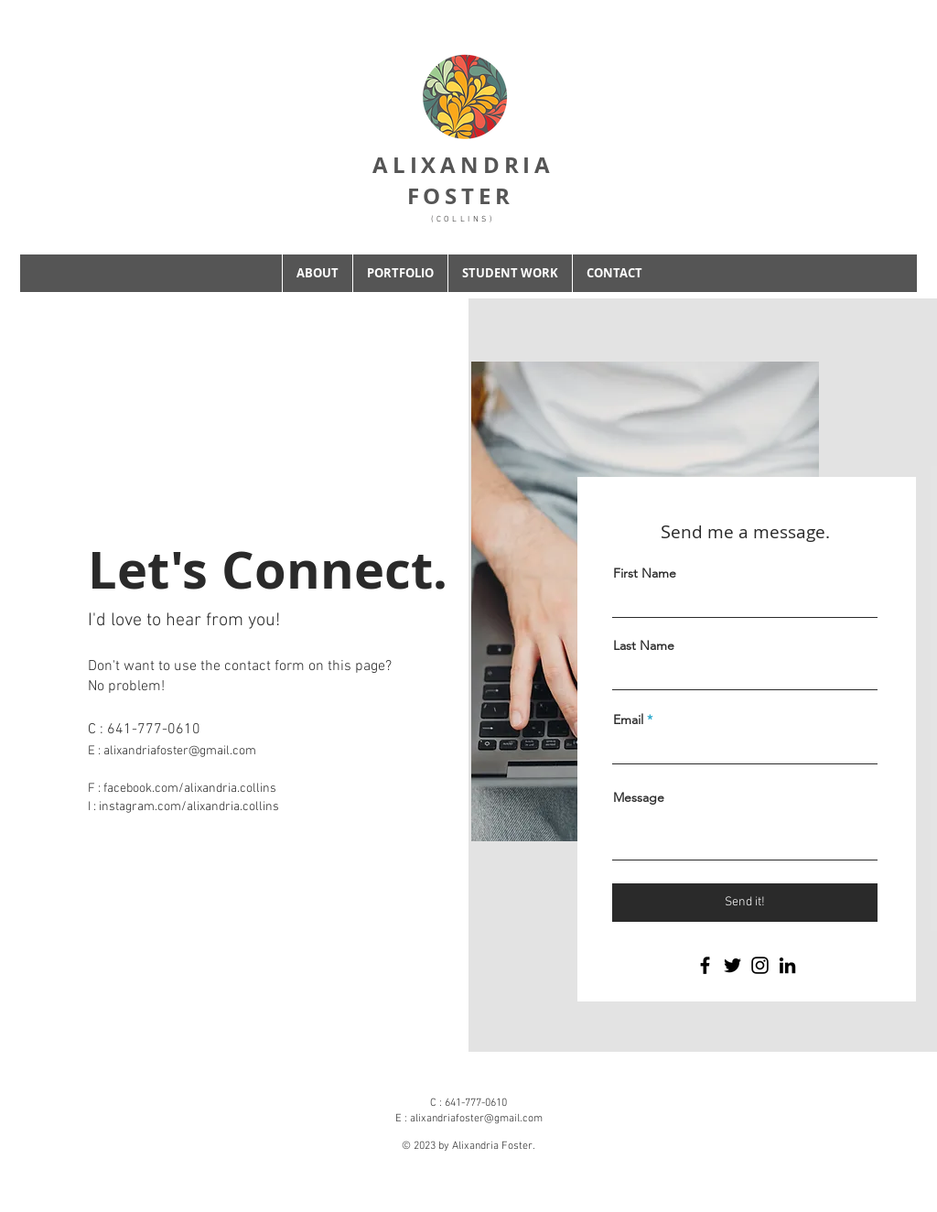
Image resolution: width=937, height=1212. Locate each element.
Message (638, 797)
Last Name (643, 645)
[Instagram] (760, 965)
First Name (644, 573)
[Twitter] (732, 965)
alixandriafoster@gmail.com (179, 751)
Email (628, 719)
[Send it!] (745, 902)
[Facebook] (705, 965)
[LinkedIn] (787, 965)
